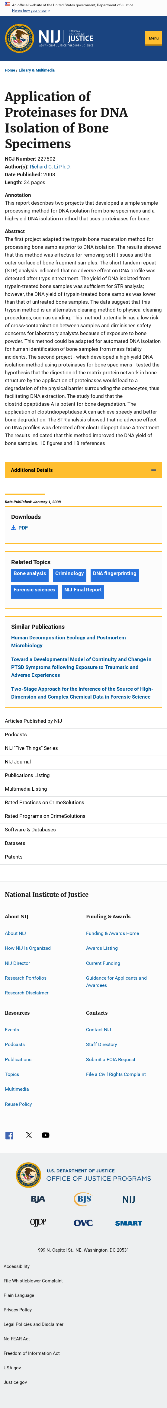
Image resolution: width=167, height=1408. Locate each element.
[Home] (66, 38)
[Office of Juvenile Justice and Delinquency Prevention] (38, 1228)
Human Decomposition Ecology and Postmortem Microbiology (68, 641)
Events (12, 1029)
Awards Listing (102, 948)
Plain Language (19, 1295)
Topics (12, 1074)
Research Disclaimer (26, 993)
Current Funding (103, 963)
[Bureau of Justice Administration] (38, 1203)
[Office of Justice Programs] (19, 38)
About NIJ (15, 933)
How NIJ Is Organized (28, 948)
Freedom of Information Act (32, 1353)
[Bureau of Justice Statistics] (83, 1207)
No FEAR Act (17, 1339)
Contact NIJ (98, 1029)
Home (10, 70)
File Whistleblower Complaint (33, 1281)
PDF (23, 528)
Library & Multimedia (37, 70)
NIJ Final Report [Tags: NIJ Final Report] (82, 590)
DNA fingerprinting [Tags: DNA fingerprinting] (114, 573)
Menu (154, 38)
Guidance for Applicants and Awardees (116, 981)
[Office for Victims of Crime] (83, 1227)
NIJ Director (17, 963)
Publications (18, 1059)
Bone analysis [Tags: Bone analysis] (30, 573)
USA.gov (12, 1368)
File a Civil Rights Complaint (116, 1074)
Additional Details (32, 470)
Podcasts (15, 1044)
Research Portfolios (26, 978)
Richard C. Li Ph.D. (50, 167)
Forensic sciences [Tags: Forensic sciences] (34, 590)
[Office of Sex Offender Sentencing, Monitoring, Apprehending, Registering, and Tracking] (128, 1226)
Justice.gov (15, 1382)
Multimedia (17, 1089)
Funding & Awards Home (112, 933)
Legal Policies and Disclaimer (33, 1324)
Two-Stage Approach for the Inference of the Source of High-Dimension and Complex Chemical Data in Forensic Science (82, 693)
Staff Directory (101, 1044)
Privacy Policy (18, 1310)
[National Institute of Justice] (129, 1204)
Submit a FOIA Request (110, 1059)
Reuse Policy (18, 1104)
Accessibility (17, 1266)
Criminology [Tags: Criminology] (69, 573)
